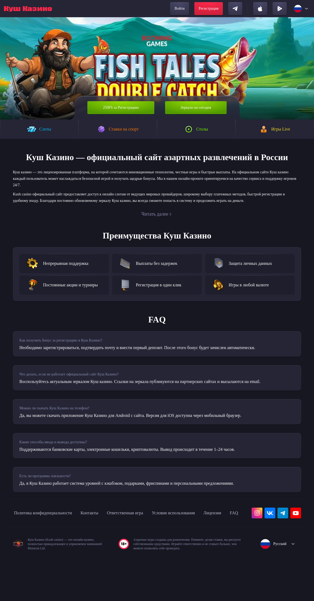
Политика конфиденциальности (48, 543)
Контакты (101, 543)
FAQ (48, 555)
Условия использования (197, 543)
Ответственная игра (142, 543)
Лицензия (24, 555)
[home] (28, 8)
